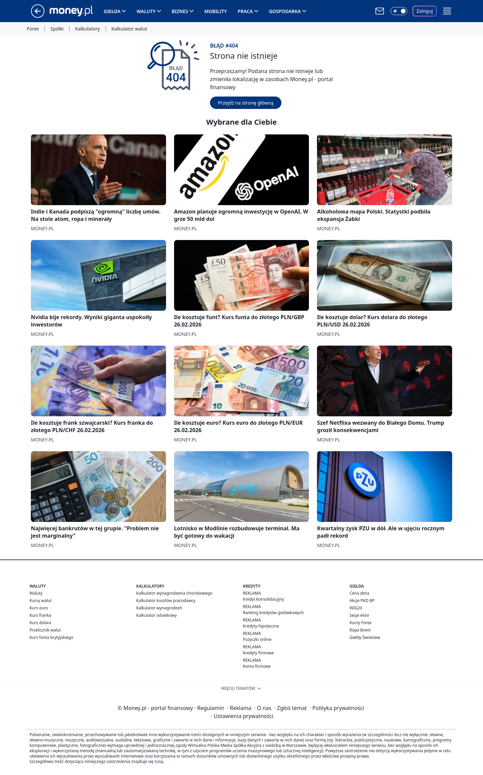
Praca (245, 11)
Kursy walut (41, 600)
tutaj (158, 761)
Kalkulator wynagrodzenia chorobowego (174, 593)
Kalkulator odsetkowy (156, 615)
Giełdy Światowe (365, 637)
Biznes (180, 11)
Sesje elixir (359, 615)
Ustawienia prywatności (242, 716)
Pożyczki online (257, 639)
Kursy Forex (361, 622)
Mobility (215, 11)
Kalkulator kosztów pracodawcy (166, 600)
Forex (33, 29)
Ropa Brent (360, 630)
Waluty (146, 11)
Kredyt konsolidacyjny (263, 599)
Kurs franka (40, 615)
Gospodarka (285, 11)
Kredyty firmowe (258, 653)
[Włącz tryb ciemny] (398, 11)
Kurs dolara (40, 622)
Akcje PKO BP (362, 600)
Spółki (56, 29)
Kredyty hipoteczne (261, 626)
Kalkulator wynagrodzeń (159, 608)
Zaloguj (425, 11)
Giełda (112, 11)
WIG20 (356, 608)
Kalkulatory (87, 29)
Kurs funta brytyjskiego (51, 637)
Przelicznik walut (45, 630)
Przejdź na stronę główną (245, 103)
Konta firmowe (257, 666)
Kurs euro (39, 608)
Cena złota (359, 593)
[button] (447, 11)
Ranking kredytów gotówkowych (273, 612)
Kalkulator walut (129, 29)
